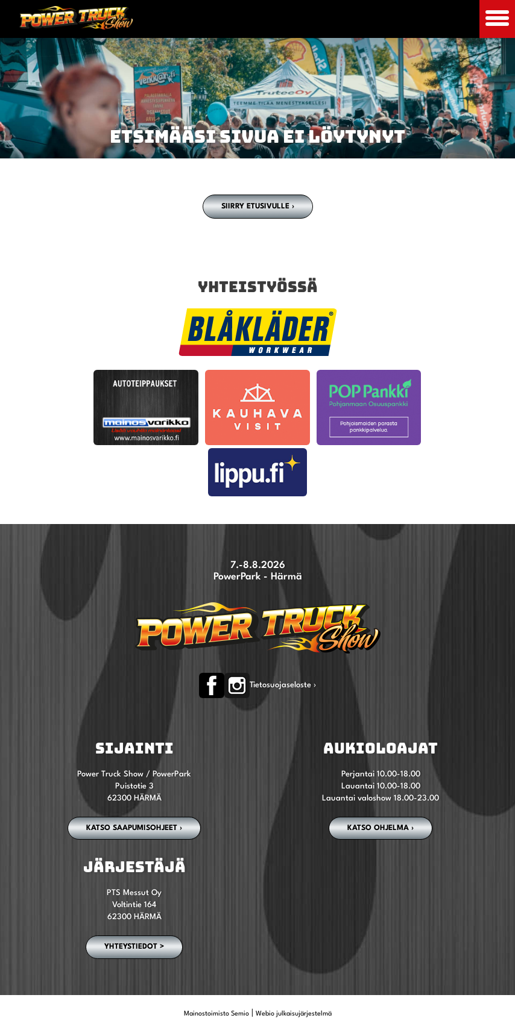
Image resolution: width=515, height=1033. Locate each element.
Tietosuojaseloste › (283, 685)
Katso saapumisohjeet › (134, 828)
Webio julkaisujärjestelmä (294, 1014)
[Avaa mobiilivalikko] (497, 19)
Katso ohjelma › (380, 828)
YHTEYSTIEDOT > (134, 946)
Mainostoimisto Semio (216, 1014)
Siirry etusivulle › (257, 206)
